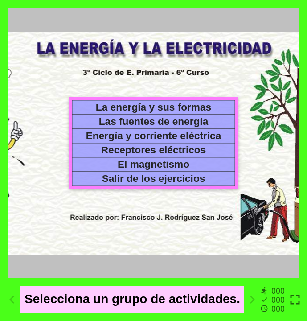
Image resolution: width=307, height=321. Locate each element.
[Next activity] (252, 300)
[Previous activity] (12, 300)
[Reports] (273, 299)
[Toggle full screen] (295, 300)
